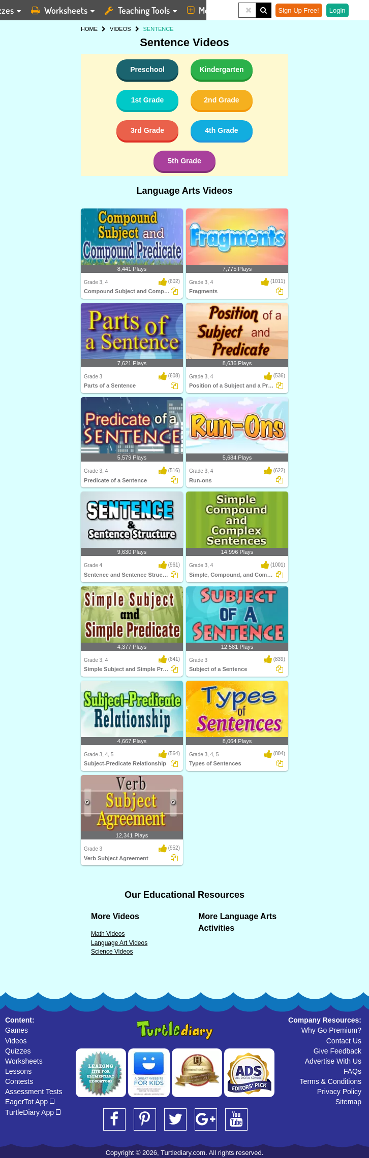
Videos (16, 1041)
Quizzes (18, 1051)
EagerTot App (29, 1102)
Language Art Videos (119, 942)
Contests (19, 1081)
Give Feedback (337, 1051)
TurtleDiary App (32, 1112)
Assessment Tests (34, 1091)
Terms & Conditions (330, 1081)
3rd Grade (147, 130)
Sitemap (348, 1102)
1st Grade (147, 100)
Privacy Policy (339, 1091)
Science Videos (112, 951)
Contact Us (343, 1041)
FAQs (352, 1071)
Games (16, 1030)
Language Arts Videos (184, 191)
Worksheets (24, 1061)
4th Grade (221, 130)
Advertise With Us (333, 1061)
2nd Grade (221, 100)
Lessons (18, 1071)
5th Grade (184, 161)
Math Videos (108, 933)
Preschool (147, 69)
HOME (89, 29)
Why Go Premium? (331, 1030)
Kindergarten (221, 69)
